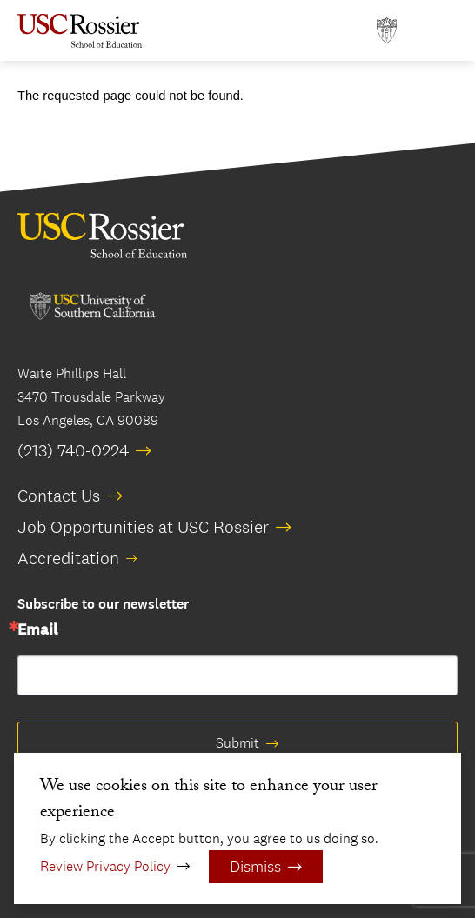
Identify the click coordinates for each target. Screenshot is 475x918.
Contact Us (58, 495)
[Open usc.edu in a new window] (387, 31)
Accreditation (68, 558)
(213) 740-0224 (73, 450)
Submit (237, 743)
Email (37, 630)
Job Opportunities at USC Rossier (143, 526)
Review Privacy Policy (105, 866)
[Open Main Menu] (440, 31)
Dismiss (255, 866)
